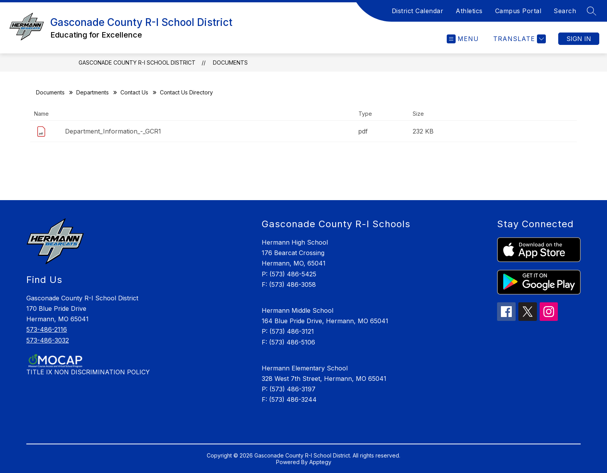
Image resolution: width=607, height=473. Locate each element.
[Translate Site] (518, 39)
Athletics (469, 11)
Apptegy (320, 462)
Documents (230, 62)
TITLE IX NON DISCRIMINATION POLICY (88, 372)
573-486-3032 (47, 340)
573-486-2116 (46, 329)
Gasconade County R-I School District (137, 62)
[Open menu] (463, 39)
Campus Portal (518, 11)
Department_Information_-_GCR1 (113, 131)
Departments (92, 92)
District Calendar (418, 11)
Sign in (578, 39)
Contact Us (134, 92)
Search (565, 11)
